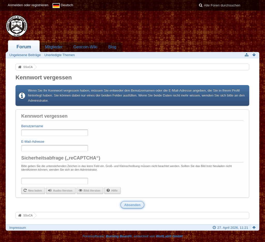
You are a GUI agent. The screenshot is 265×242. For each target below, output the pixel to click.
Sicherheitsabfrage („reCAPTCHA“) (60, 158)
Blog (112, 47)
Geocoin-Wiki (85, 47)
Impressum (17, 228)
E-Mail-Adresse (32, 141)
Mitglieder (54, 47)
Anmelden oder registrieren (28, 5)
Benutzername (32, 126)
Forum (24, 46)
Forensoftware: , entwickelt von (133, 236)
